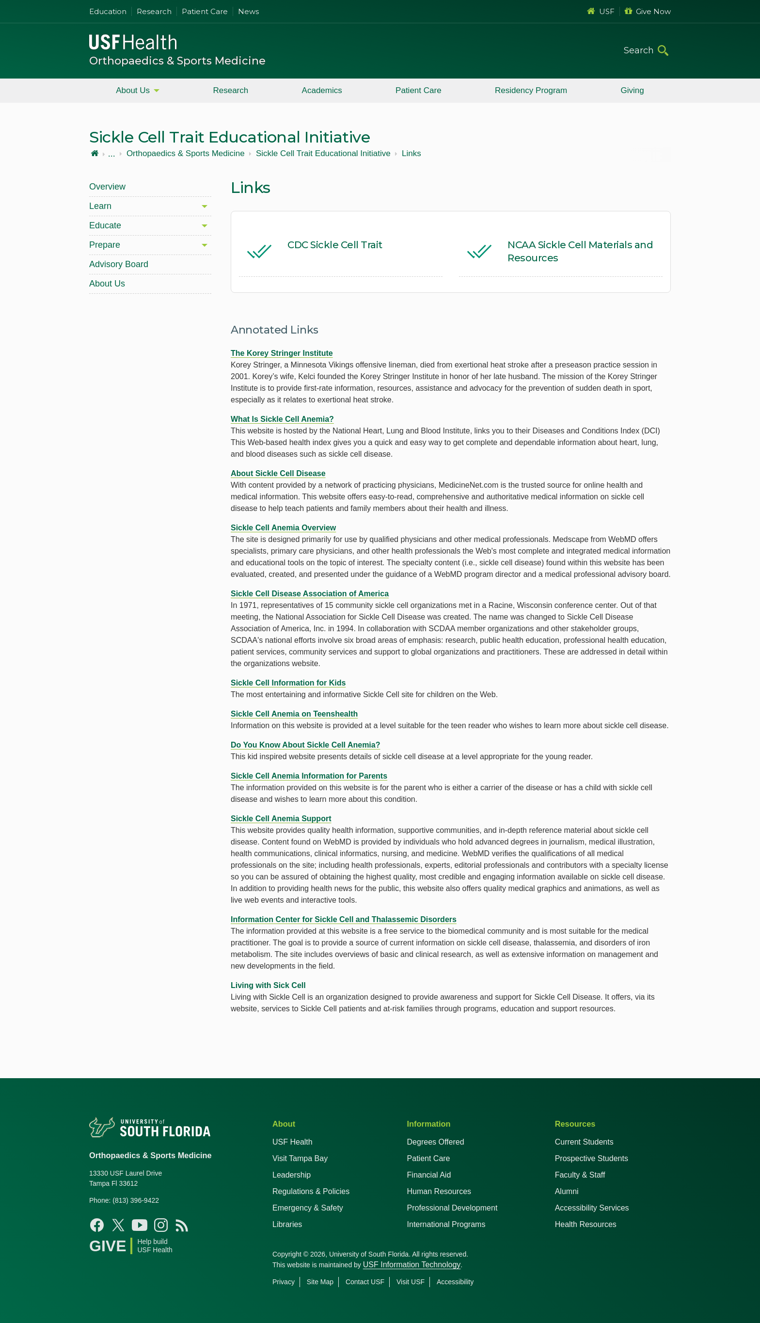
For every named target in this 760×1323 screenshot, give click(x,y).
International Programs (446, 1224)
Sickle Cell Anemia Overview (283, 528)
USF (601, 11)
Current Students (584, 1142)
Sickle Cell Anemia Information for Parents (309, 776)
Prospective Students (591, 1158)
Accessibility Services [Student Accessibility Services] (592, 1208)
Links (411, 153)
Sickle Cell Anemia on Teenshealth (294, 714)
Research (154, 11)
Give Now (648, 11)
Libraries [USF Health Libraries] (287, 1224)
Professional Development (452, 1208)
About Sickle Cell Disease (278, 473)
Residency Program (531, 90)
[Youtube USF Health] (139, 1225)
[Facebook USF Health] (97, 1225)
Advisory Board (118, 264)
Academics (322, 90)
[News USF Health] (182, 1225)
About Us (133, 90)
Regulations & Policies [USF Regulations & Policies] (310, 1191)
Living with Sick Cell (268, 985)
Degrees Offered (435, 1142)
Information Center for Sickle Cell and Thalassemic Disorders (344, 919)
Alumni (567, 1191)
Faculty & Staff (580, 1175)
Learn (100, 206)
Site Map (320, 1282)
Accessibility (455, 1282)
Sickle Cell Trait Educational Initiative (323, 153)
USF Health (292, 1142)
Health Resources (586, 1224)
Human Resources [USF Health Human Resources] (439, 1191)
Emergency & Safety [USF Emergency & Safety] (307, 1208)
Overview (107, 186)
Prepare (104, 245)
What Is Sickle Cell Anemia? (282, 419)
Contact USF (365, 1282)
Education (108, 11)
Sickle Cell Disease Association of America (310, 594)
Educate (105, 225)
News (248, 11)
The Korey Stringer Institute (282, 353)
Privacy (283, 1282)
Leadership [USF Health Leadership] (291, 1175)
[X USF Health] (118, 1225)
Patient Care (205, 11)
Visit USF (410, 1282)
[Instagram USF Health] (161, 1225)
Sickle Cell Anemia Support (281, 818)
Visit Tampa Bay (300, 1158)
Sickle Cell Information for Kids (288, 683)
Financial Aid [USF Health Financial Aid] (429, 1175)
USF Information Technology (412, 1264)
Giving (632, 90)
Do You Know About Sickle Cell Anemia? (305, 745)
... (111, 153)
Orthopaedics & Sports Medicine (177, 60)
